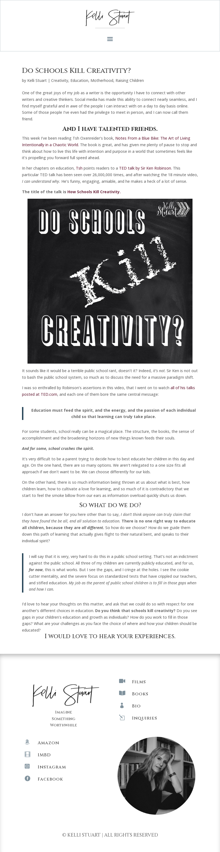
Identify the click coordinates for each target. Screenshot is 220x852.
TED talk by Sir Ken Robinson (145, 168)
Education (79, 80)
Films (139, 682)
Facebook (50, 779)
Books (140, 694)
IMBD (44, 755)
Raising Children (130, 80)
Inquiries (144, 718)
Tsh (79, 168)
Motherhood (101, 80)
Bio (136, 706)
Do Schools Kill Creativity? (76, 71)
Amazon (48, 743)
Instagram (52, 767)
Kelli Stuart (37, 80)
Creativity (59, 80)
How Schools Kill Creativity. (94, 191)
